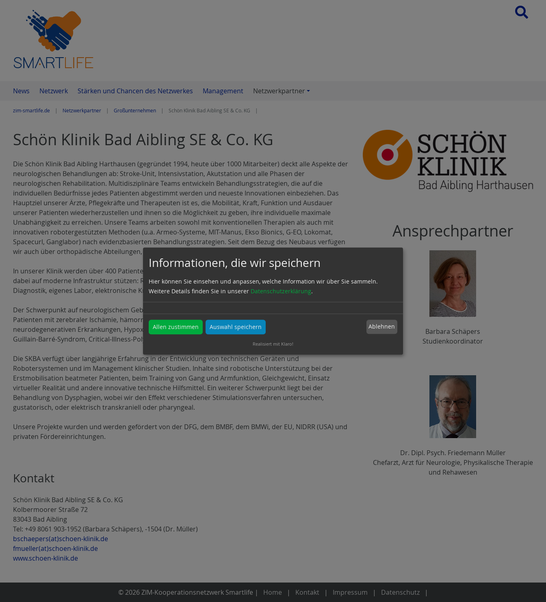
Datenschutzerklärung (281, 291)
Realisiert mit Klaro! (273, 344)
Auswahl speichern (236, 327)
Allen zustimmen (176, 327)
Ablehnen (381, 327)
